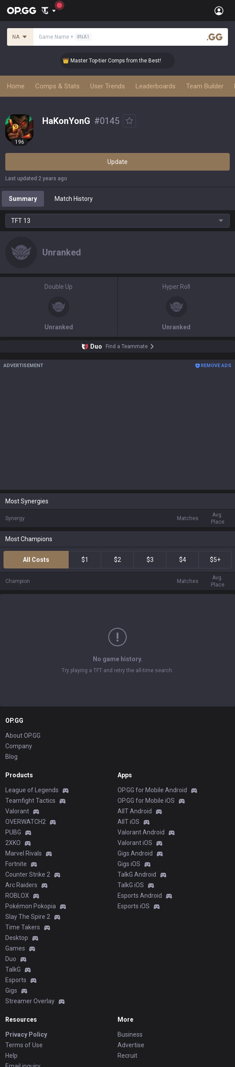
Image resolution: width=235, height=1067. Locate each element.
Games (15, 948)
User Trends (107, 86)
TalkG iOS (131, 885)
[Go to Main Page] (21, 10)
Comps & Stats (57, 86)
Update (117, 161)
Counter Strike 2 (27, 874)
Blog (11, 756)
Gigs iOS (129, 863)
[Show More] (49, 10)
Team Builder (205, 86)
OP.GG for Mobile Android (152, 790)
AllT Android (135, 811)
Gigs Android (135, 853)
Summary (23, 198)
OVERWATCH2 (25, 821)
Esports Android (140, 895)
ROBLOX (17, 895)
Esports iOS (134, 906)
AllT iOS (129, 821)
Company (18, 746)
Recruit (127, 1055)
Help (11, 1055)
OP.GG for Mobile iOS (146, 800)
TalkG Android (137, 874)
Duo (10, 958)
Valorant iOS (135, 842)
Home (16, 86)
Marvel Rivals (23, 853)
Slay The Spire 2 (27, 916)
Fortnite (16, 863)
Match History (74, 198)
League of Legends (32, 790)
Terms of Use (24, 1045)
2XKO (13, 842)
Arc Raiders (21, 885)
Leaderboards (156, 86)
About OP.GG (22, 735)
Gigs (11, 990)
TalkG (13, 969)
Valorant (17, 811)
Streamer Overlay (30, 1001)
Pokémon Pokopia (30, 906)
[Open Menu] (219, 10)
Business (130, 1034)
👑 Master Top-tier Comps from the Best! (117, 61)
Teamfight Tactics (30, 800)
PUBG (13, 832)
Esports (15, 979)
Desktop (16, 937)
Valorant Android (141, 832)
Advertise (131, 1045)
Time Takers (22, 927)
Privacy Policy (26, 1034)
